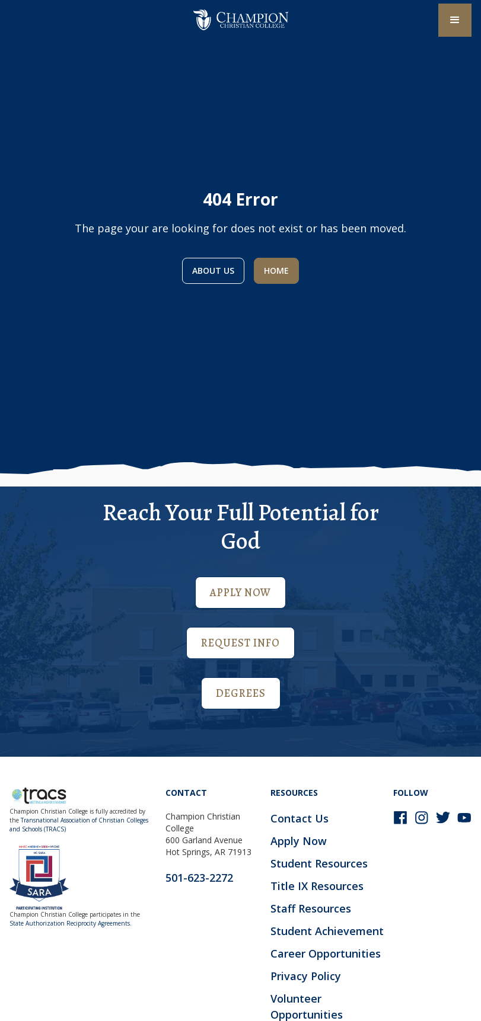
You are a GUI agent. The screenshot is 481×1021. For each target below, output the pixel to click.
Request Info (240, 643)
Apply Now (240, 592)
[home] (240, 19)
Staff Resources (310, 908)
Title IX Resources (317, 886)
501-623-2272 (199, 877)
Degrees (241, 693)
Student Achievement (327, 931)
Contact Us (299, 818)
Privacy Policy (305, 976)
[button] (455, 20)
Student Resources (319, 863)
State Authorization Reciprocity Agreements (69, 923)
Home (276, 270)
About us (213, 270)
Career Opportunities (325, 953)
